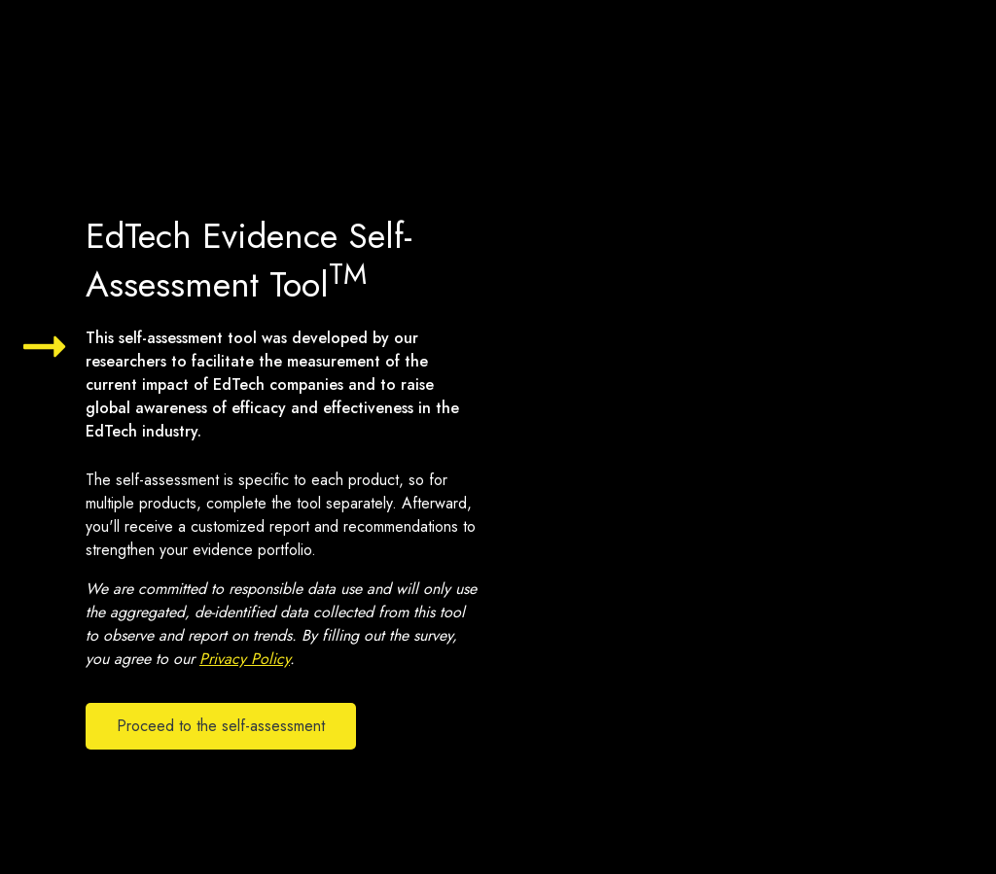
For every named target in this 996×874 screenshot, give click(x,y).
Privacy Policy (244, 658)
